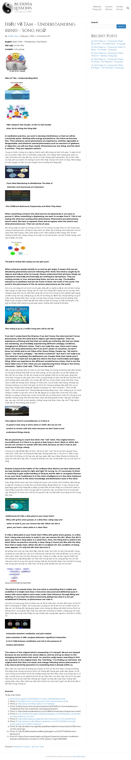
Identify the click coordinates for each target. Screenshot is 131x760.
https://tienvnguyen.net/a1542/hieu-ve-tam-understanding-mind (37, 699)
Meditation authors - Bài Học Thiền (29, 747)
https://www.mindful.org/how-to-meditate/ (36, 704)
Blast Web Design (79, 756)
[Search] (127, 8)
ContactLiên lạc (119, 8)
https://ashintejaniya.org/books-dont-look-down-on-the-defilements (47, 719)
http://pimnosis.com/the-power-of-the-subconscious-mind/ (42, 701)
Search (94, 22)
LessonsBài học (108, 8)
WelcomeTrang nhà (96, 8)
